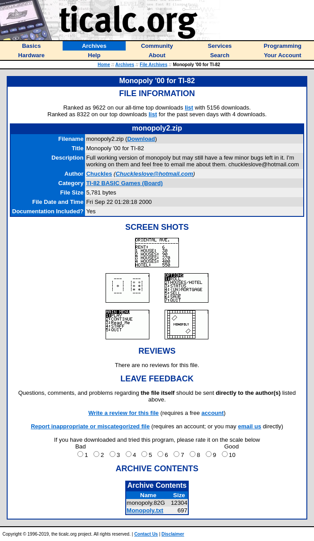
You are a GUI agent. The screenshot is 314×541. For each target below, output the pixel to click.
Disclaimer (172, 534)
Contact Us (146, 534)
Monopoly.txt (145, 510)
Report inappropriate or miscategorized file (90, 426)
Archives (124, 64)
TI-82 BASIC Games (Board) (124, 183)
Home (104, 64)
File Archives (153, 64)
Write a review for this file (124, 413)
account (212, 413)
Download (141, 138)
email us (249, 426)
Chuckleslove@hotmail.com (154, 173)
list (189, 107)
